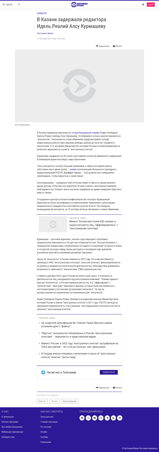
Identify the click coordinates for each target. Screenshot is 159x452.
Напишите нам (8, 437)
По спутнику (46, 427)
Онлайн (44, 432)
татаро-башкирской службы (86, 132)
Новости (42, 13)
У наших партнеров (49, 422)
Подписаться (109, 372)
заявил (73, 169)
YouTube (44, 437)
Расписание (46, 442)
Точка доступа (47, 416)
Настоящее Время (45, 33)
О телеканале (8, 416)
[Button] (102, 46)
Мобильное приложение (12, 432)
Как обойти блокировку (12, 427)
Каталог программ (10, 422)
